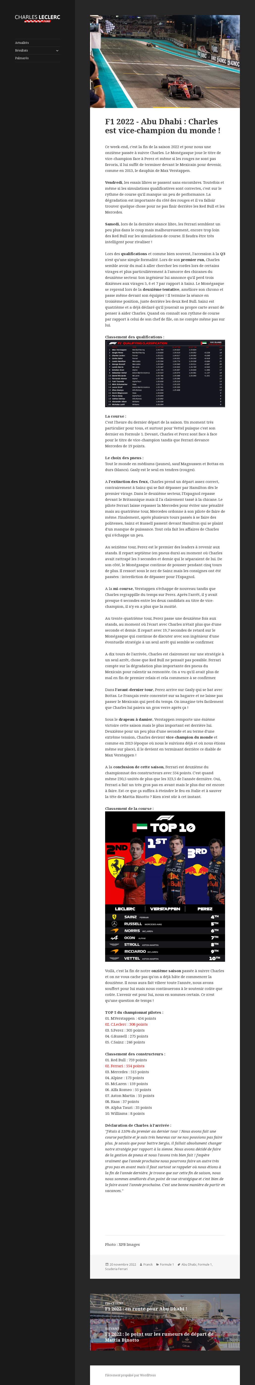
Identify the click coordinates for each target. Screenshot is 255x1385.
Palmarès (22, 58)
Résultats (21, 50)
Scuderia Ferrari (116, 1269)
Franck (148, 1264)
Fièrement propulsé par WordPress (130, 1375)
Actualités (22, 43)
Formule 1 (167, 1264)
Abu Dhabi (189, 1264)
